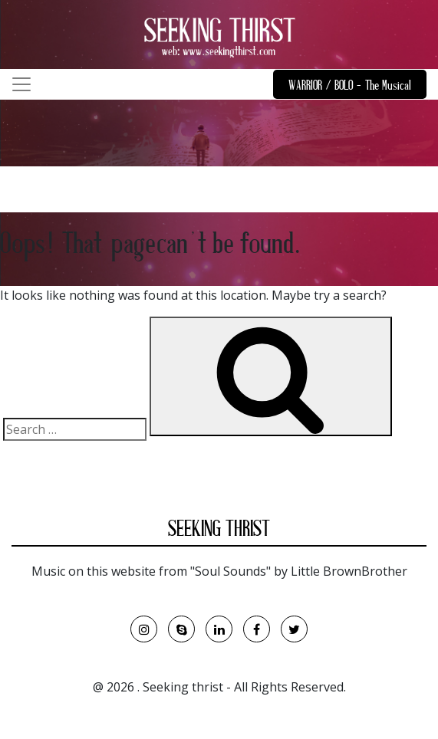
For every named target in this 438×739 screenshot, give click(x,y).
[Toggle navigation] (21, 84)
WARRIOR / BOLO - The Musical (349, 87)
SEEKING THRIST (219, 531)
